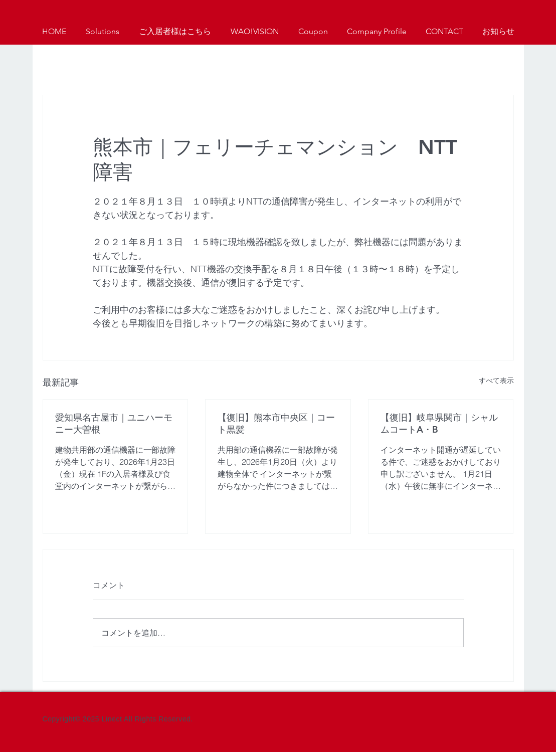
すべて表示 (496, 380)
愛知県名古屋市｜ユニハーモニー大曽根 (113, 423)
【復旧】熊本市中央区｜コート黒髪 (276, 423)
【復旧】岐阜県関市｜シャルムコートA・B (439, 423)
